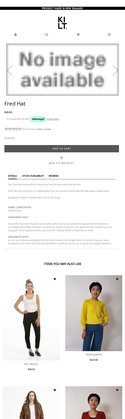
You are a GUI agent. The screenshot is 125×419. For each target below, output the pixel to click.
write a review (44, 129)
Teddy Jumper (93, 313)
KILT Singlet (31, 318)
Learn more (53, 119)
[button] (16, 35)
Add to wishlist (62, 163)
